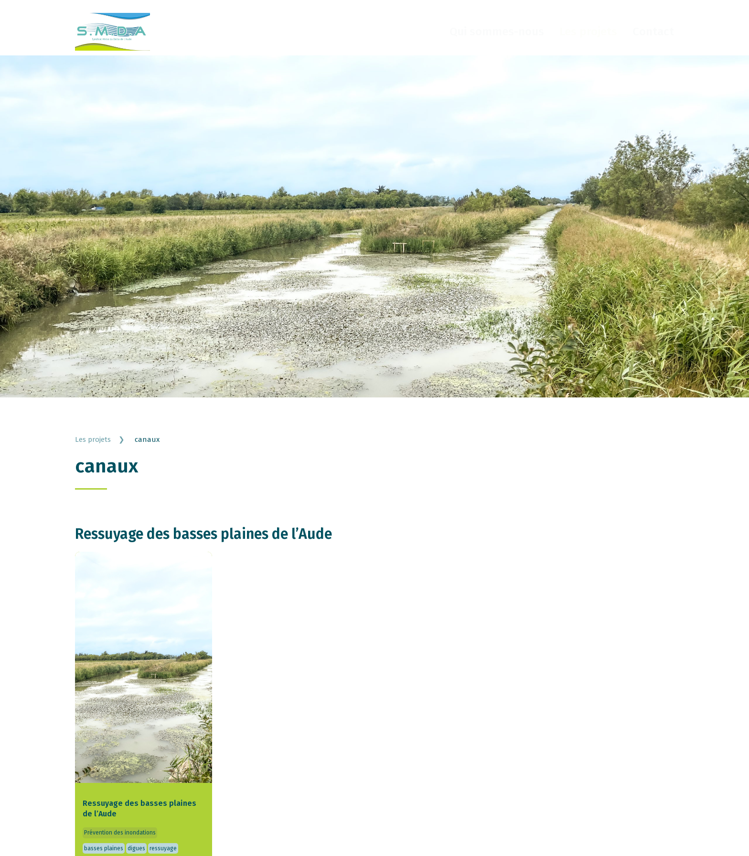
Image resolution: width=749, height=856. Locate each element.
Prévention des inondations (120, 838)
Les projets (588, 31)
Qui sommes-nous (496, 31)
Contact (653, 31)
